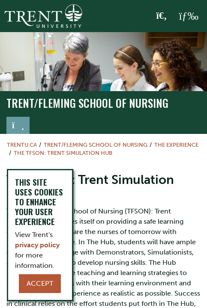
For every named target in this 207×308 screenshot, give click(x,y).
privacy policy (37, 245)
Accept (40, 283)
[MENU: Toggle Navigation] (188, 16)
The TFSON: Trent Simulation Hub (63, 153)
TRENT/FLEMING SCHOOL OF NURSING (87, 103)
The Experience (176, 145)
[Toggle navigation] (18, 125)
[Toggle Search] (162, 16)
